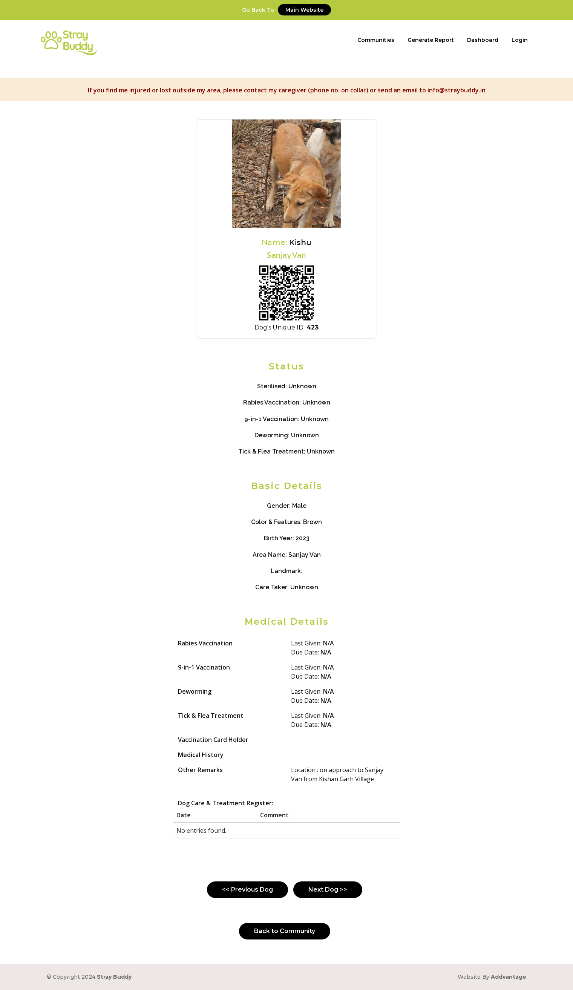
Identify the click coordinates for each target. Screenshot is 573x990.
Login (520, 40)
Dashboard (482, 40)
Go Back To (286, 9)
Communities (375, 40)
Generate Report (431, 40)
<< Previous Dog (247, 889)
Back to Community (284, 931)
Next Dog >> (327, 889)
